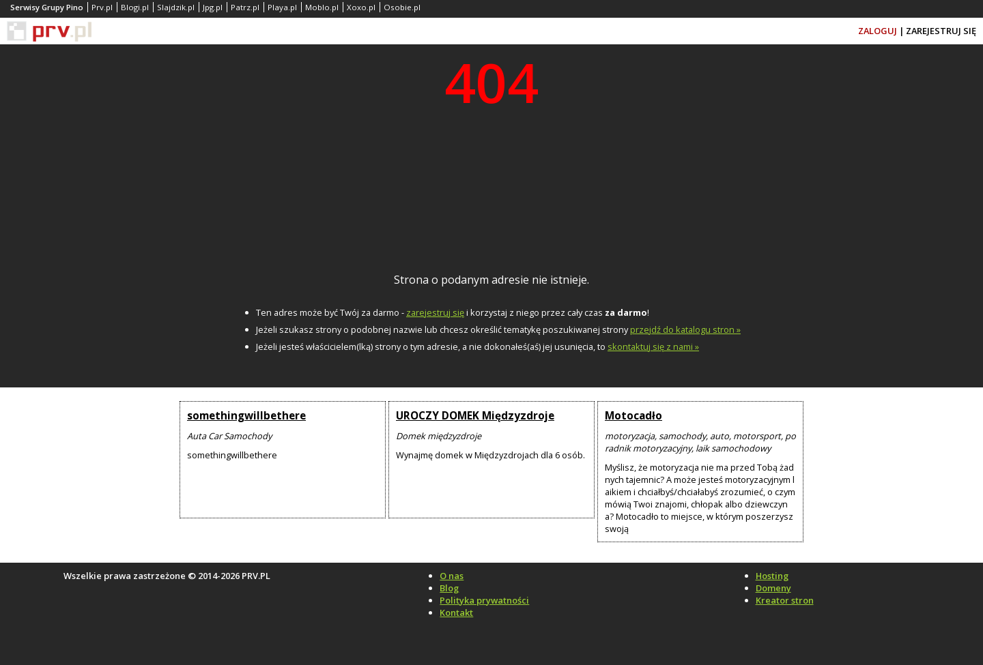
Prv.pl (102, 7)
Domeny (773, 588)
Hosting (772, 576)
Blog (449, 588)
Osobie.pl (402, 7)
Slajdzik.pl (176, 7)
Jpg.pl (213, 7)
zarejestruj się (435, 312)
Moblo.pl (322, 7)
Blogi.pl (135, 7)
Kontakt (456, 612)
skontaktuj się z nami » (653, 346)
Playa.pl (282, 7)
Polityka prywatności (484, 600)
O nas (452, 576)
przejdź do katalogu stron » (685, 329)
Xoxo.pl (361, 7)
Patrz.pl (245, 7)
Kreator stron (785, 600)
